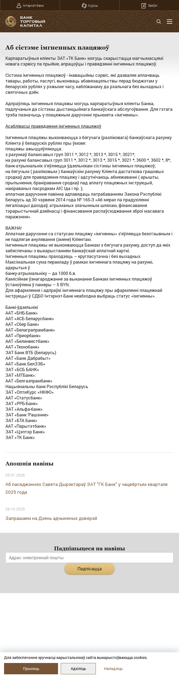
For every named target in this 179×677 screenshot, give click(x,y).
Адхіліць (78, 668)
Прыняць (31, 668)
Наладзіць (113, 668)
